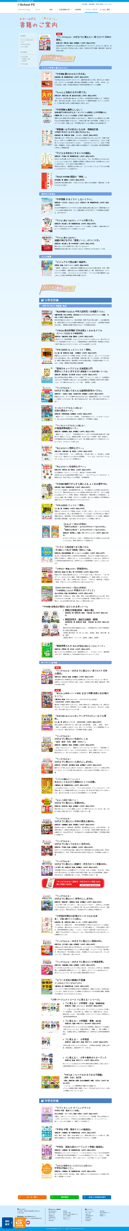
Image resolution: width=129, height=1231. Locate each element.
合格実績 (78, 9)
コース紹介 (89, 1212)
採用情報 (88, 1220)
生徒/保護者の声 (64, 9)
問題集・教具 (26, 59)
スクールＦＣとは (24, 9)
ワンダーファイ (67, 1217)
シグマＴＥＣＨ (53, 1218)
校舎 (51, 9)
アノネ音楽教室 (67, 1215)
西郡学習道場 (52, 1217)
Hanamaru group (53, 1211)
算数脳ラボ (52, 1215)
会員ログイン (103, 1214)
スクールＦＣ (52, 1214)
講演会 (65, 1211)
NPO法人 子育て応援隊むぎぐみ (70, 1214)
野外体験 (51, 1220)
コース (37, 9)
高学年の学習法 (25, 44)
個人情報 (102, 1211)
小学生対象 (24, 56)
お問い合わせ (89, 1218)
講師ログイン (103, 1215)
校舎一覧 (88, 1214)
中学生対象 (24, 64)
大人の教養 (24, 46)
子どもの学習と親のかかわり (27, 41)
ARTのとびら (67, 1218)
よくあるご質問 (105, 9)
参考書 (24, 61)
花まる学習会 (52, 1212)
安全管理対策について (105, 1212)
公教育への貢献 (67, 1212)
